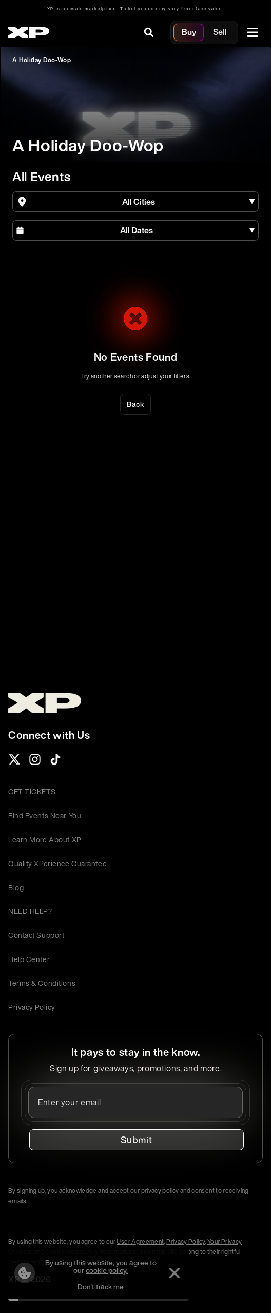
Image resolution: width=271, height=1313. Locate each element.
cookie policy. (107, 1270)
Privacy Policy (31, 1007)
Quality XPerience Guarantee (57, 863)
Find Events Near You (44, 815)
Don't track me (101, 1286)
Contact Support (36, 935)
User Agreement (140, 1241)
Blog (16, 887)
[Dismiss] (174, 1273)
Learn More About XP (45, 839)
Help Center (29, 959)
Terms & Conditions (41, 982)
